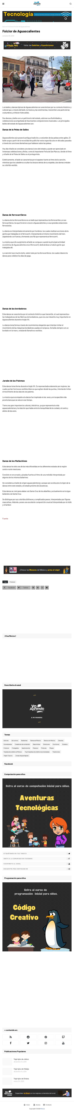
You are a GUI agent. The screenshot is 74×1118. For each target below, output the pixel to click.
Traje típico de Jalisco (21, 1059)
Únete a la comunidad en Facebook (37, 859)
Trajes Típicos (8, 755)
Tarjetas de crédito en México (13, 752)
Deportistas (36, 744)
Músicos (35, 748)
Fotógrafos (15, 748)
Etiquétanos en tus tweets (37, 853)
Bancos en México (49, 740)
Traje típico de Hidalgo (21, 1069)
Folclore (10, 26)
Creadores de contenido (22, 744)
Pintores (43, 748)
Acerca (36, 1105)
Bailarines (24, 740)
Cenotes (60, 740)
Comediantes (8, 744)
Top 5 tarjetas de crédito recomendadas (37, 752)
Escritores (56, 744)
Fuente (5, 518)
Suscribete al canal (37, 864)
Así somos (15, 740)
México (42, 1108)
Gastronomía (26, 748)
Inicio (4, 26)
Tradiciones (56, 752)
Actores (6, 740)
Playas (51, 748)
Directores (46, 744)
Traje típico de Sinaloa (21, 1079)
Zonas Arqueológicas (22, 755)
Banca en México (35, 740)
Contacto (47, 1105)
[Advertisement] (37, 540)
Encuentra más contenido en (37, 869)
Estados (65, 744)
